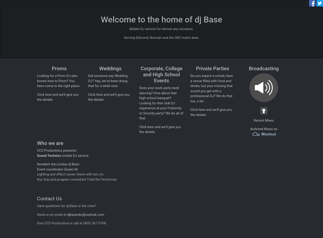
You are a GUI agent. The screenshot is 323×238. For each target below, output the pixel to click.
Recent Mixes (264, 120)
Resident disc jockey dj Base (58, 164)
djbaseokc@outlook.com (85, 215)
